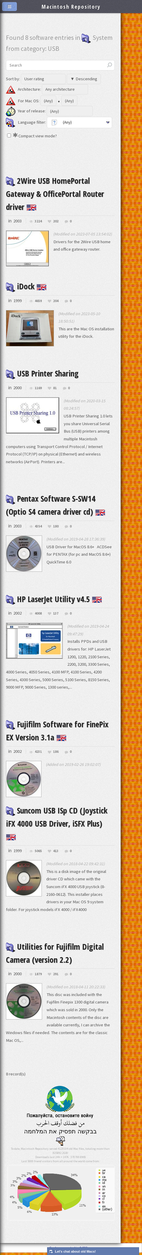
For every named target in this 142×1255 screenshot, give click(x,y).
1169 (38, 388)
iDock (27, 286)
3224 (38, 221)
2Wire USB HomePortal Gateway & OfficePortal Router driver (58, 194)
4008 (38, 613)
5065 (38, 853)
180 (55, 526)
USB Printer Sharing (45, 373)
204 (55, 301)
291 (55, 976)
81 (55, 388)
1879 (38, 976)
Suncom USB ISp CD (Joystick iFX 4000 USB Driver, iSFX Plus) (60, 825)
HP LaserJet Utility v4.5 (57, 599)
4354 (38, 526)
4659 (38, 301)
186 (55, 752)
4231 (38, 752)
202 (55, 221)
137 (55, 613)
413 (55, 853)
